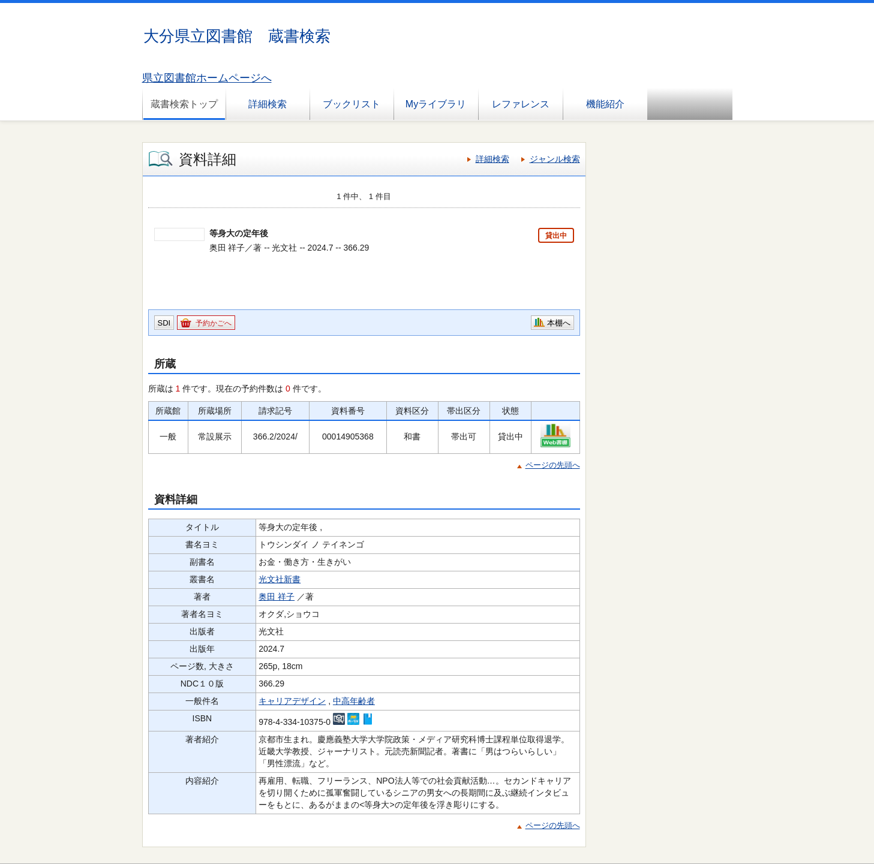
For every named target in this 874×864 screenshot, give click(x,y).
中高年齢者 (354, 701)
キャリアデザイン (292, 701)
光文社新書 (280, 579)
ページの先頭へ (552, 464)
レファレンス (520, 104)
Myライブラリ (436, 104)
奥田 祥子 (277, 596)
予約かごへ (214, 323)
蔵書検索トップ (184, 104)
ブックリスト (351, 104)
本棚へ (558, 322)
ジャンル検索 (555, 159)
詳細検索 (267, 104)
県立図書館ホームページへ (207, 78)
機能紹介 (605, 104)
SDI (164, 322)
